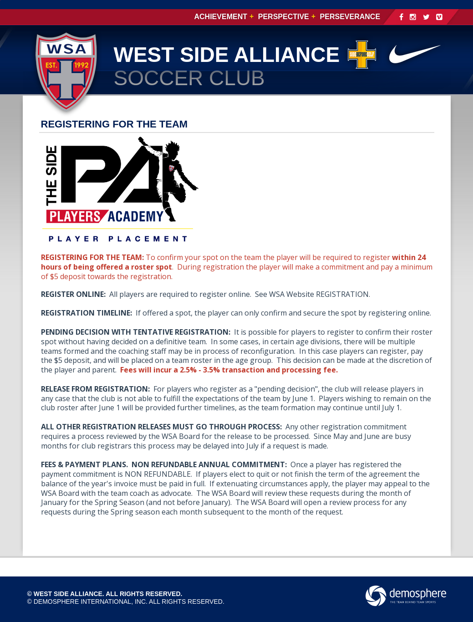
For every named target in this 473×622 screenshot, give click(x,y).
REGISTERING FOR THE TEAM (114, 124)
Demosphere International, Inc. (90, 601)
